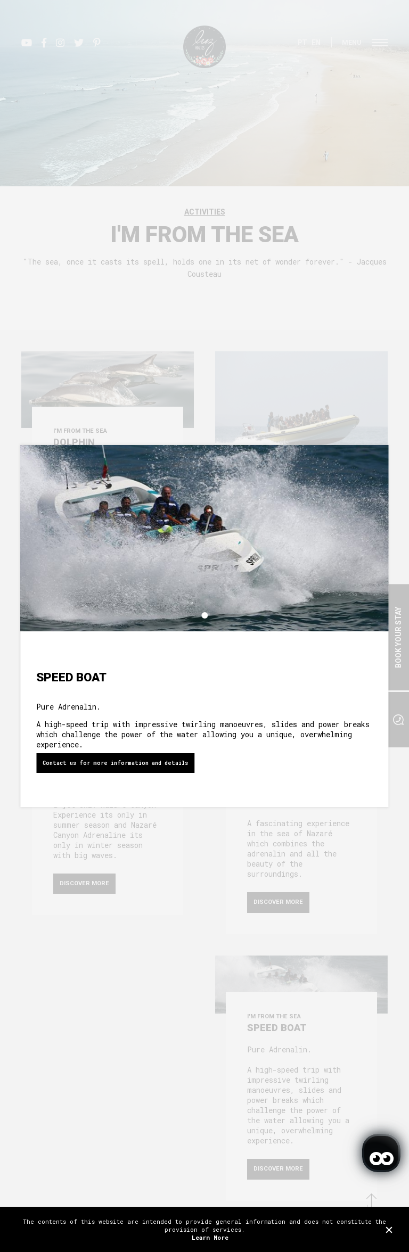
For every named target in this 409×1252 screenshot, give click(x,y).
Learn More (210, 1237)
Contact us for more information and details (115, 763)
